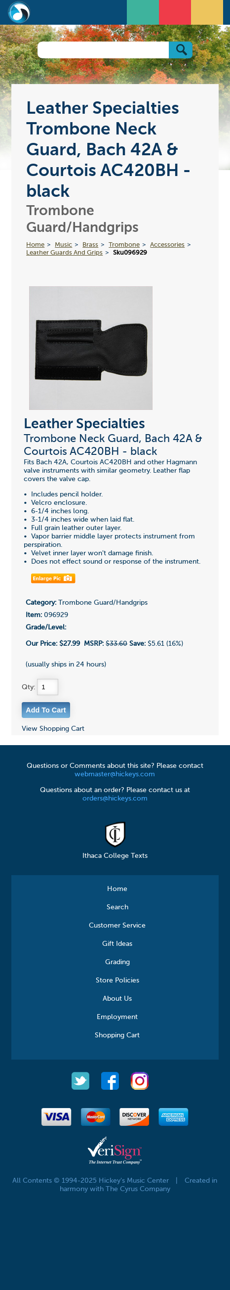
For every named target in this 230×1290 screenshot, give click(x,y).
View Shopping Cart (53, 728)
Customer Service (117, 925)
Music (63, 245)
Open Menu (144, 11)
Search (117, 907)
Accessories (167, 245)
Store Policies (117, 980)
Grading (117, 962)
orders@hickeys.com (115, 798)
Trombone (124, 245)
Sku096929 (130, 253)
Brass (90, 245)
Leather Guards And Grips (64, 253)
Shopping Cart (117, 1035)
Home (35, 245)
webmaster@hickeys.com (115, 774)
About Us (117, 998)
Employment (117, 1017)
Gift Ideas (117, 943)
